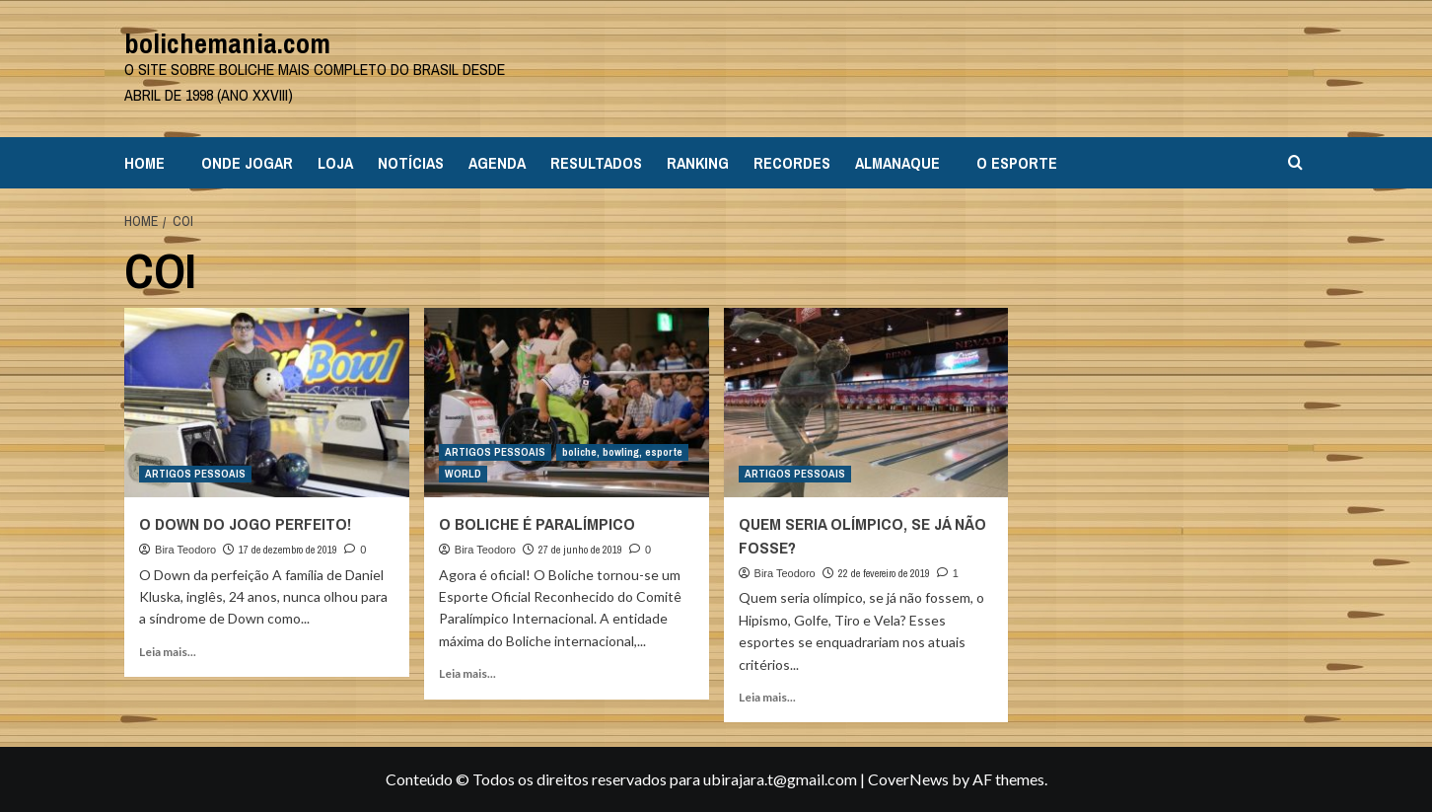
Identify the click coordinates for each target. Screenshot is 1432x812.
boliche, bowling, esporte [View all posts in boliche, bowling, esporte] (622, 452)
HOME (144, 163)
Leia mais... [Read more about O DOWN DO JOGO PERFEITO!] (167, 651)
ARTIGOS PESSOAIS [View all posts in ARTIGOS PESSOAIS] (195, 473)
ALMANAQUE (897, 163)
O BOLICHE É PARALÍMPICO (537, 523)
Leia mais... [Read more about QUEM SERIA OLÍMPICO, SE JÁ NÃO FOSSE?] (767, 697)
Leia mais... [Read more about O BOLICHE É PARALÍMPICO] (467, 673)
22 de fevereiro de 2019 (884, 573)
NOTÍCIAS (411, 163)
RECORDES (791, 163)
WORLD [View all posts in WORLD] (463, 473)
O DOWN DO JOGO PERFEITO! (245, 523)
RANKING (698, 163)
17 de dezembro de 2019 (288, 549)
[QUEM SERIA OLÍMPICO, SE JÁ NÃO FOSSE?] (866, 403)
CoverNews (908, 779)
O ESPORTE (1016, 163)
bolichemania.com (227, 43)
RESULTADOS (596, 163)
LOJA (335, 163)
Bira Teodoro (185, 549)
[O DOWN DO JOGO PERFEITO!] (266, 403)
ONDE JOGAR (247, 163)
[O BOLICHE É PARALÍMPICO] (566, 403)
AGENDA (497, 163)
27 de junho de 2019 (580, 549)
